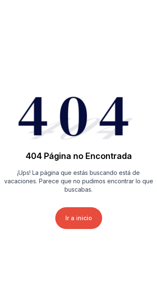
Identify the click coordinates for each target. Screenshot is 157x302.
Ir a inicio (78, 217)
